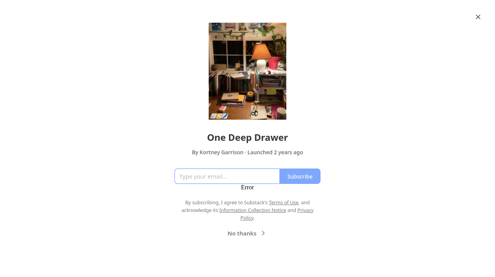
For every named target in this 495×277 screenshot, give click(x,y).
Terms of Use (284, 202)
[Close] (478, 17)
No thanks (247, 233)
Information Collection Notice (252, 210)
